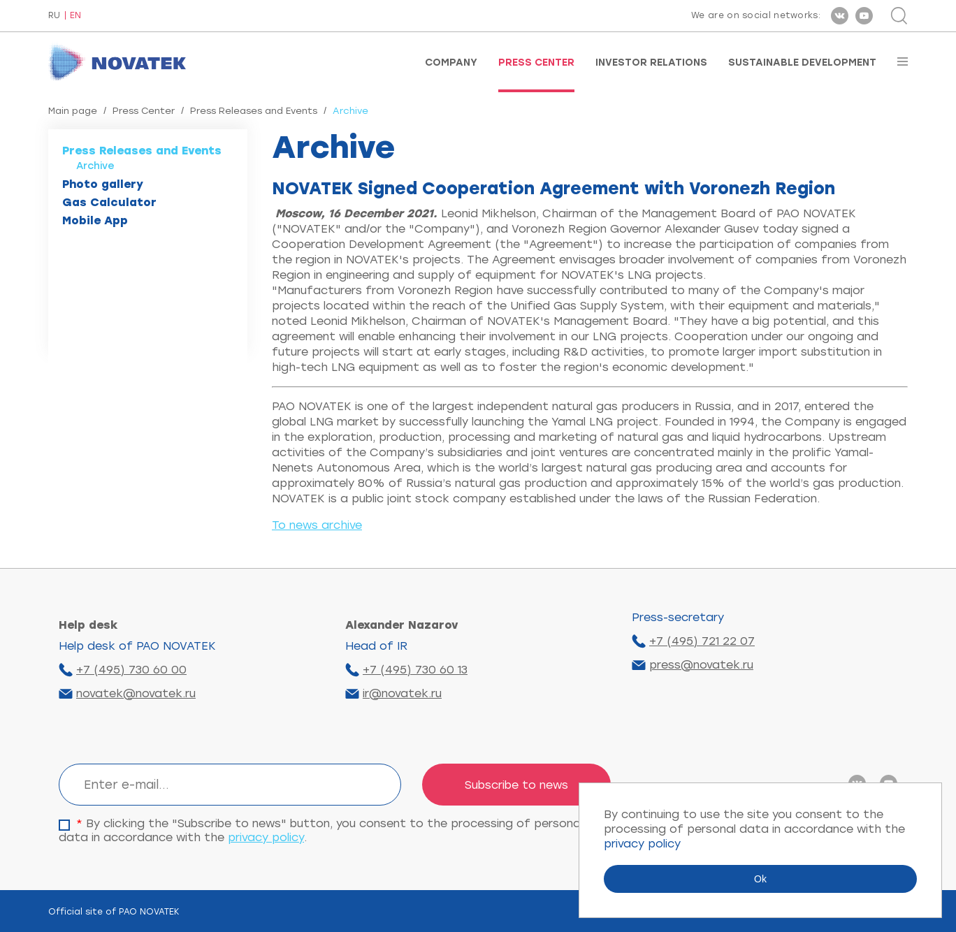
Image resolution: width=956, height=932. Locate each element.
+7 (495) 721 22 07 (702, 641)
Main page (72, 110)
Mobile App (95, 220)
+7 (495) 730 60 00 (131, 669)
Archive (95, 166)
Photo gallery (102, 184)
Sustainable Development (802, 62)
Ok (760, 878)
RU (54, 15)
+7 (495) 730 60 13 (415, 669)
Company (451, 62)
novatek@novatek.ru (136, 693)
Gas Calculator (109, 202)
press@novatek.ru (701, 664)
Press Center (536, 62)
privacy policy (266, 837)
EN (75, 15)
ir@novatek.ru (402, 693)
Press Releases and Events (253, 110)
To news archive (317, 525)
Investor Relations (651, 62)
